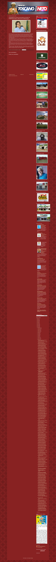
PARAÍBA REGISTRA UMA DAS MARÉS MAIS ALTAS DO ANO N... (42, 342)
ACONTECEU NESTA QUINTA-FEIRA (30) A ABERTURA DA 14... (42, 355)
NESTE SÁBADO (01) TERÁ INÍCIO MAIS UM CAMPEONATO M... (42, 384)
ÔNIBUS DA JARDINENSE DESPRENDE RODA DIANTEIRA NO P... (42, 467)
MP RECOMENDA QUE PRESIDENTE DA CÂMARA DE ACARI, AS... (42, 410)
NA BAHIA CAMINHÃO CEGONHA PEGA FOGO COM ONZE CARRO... (42, 347)
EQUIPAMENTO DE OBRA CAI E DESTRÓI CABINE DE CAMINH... (42, 345)
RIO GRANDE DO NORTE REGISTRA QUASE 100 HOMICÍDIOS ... (42, 439)
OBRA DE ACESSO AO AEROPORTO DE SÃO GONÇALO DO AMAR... (42, 510)
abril (38, 336)
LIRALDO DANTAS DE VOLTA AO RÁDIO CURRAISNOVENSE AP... (42, 367)
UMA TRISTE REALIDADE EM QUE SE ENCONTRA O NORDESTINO (42, 463)
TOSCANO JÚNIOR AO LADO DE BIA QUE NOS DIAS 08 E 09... (42, 340)
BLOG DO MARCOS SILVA (40, 224)
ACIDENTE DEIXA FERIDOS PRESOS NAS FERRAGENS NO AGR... (42, 381)
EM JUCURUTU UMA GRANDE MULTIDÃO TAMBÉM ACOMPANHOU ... (42, 496)
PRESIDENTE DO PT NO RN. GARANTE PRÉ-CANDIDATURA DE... (42, 395)
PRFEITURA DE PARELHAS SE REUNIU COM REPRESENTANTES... (42, 343)
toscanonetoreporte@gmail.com (41, 546)
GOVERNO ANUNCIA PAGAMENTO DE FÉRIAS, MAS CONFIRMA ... (42, 400)
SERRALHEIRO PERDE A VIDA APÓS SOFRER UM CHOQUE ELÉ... (42, 362)
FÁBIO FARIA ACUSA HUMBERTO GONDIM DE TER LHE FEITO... (42, 461)
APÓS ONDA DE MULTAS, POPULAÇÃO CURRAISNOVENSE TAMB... (42, 369)
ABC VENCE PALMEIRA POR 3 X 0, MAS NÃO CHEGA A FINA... (42, 363)
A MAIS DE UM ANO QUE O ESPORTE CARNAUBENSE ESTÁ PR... (42, 398)
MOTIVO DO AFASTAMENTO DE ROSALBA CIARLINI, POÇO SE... (42, 444)
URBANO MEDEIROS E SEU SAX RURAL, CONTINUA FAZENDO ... (42, 447)
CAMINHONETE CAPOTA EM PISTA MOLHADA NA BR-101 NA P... (42, 373)
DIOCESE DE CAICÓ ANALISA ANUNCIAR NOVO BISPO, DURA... (42, 407)
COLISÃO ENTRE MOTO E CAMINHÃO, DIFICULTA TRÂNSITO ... (42, 422)
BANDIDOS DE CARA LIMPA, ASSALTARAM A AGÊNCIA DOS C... (42, 492)
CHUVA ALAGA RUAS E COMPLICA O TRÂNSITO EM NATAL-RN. (42, 375)
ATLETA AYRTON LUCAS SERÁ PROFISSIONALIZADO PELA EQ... (42, 365)
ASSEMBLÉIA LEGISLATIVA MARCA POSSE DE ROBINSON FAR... (42, 458)
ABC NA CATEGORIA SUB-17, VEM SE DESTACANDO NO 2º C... (42, 450)
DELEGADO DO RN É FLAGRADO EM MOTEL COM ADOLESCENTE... (42, 487)
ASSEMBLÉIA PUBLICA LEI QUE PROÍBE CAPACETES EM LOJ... (42, 393)
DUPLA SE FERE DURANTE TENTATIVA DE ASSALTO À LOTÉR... (42, 403)
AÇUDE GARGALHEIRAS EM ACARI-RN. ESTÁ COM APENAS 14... (42, 485)
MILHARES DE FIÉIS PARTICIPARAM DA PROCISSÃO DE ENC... (42, 503)
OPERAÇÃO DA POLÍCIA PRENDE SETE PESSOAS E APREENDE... (42, 472)
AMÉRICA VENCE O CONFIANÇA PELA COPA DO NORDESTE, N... (42, 426)
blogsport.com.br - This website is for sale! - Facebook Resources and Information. (41, 311)
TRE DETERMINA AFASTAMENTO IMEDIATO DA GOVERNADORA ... (42, 468)
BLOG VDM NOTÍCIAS (40, 291)
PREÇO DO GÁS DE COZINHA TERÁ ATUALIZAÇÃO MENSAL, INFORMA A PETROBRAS (41, 293)
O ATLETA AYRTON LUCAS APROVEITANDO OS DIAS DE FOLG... (42, 419)
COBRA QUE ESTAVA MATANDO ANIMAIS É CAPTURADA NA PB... (42, 386)
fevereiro (39, 338)
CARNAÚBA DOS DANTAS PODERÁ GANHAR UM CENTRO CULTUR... (42, 427)
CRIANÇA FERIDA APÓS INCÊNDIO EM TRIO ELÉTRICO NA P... (42, 402)
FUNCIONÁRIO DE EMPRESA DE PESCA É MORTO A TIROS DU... (42, 502)
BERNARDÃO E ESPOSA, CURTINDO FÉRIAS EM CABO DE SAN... (42, 474)
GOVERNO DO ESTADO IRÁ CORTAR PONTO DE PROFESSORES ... (42, 389)
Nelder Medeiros (39, 303)
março (38, 337)
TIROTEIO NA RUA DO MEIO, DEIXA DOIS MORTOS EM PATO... (42, 405)
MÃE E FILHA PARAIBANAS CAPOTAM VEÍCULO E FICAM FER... (42, 348)
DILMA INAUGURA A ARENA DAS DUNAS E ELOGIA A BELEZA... (42, 479)
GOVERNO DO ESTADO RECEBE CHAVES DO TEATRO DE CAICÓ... (42, 388)
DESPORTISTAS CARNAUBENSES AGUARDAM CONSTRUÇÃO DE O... (42, 505)
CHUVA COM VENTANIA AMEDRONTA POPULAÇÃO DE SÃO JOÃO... (42, 413)
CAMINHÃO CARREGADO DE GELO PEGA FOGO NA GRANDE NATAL (42, 353)
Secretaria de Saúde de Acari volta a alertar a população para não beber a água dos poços (41, 305)
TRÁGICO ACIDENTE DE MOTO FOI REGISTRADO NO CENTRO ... (42, 437)
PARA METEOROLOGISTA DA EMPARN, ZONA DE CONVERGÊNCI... (41, 371)
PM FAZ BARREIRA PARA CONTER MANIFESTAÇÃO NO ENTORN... (42, 480)
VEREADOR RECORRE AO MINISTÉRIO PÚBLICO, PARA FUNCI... (41, 471)
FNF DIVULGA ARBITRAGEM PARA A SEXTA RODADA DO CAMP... (42, 412)
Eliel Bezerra (38, 272)
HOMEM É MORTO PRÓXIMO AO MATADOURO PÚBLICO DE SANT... (42, 435)
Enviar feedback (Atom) (14, 75)
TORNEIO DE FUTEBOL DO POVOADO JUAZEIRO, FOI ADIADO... (42, 459)
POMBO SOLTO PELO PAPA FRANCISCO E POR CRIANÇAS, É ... (42, 424)
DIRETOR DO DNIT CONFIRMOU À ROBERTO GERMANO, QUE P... (42, 434)
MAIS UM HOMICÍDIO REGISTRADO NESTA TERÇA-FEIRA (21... (42, 494)
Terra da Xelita (39, 241)
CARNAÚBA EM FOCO (40, 258)
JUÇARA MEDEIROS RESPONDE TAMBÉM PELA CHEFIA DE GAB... (42, 508)
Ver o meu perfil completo (39, 547)
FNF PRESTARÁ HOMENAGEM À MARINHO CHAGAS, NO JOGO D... (42, 454)
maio (38, 335)
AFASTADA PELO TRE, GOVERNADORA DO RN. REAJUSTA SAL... (42, 456)
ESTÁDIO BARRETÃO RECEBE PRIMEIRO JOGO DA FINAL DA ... (42, 350)
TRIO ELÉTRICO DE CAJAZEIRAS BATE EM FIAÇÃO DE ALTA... (42, 449)
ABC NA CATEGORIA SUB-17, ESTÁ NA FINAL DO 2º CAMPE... (42, 432)
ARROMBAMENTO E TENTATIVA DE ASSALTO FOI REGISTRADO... (42, 357)
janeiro (38, 339)
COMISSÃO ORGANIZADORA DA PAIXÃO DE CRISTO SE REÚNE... (42, 378)
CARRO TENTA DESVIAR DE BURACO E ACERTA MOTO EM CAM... (42, 391)
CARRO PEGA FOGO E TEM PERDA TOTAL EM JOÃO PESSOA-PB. (42, 445)
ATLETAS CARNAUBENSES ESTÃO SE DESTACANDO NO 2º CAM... (42, 489)
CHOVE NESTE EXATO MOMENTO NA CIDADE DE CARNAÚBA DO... (42, 380)
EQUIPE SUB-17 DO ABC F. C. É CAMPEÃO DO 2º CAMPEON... (42, 430)
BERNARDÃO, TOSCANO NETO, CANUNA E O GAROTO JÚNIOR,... (42, 429)
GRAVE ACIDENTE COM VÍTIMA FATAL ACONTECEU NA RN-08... (42, 397)
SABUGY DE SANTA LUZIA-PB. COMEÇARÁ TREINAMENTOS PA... (42, 482)
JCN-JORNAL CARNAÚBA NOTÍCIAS (41, 248)
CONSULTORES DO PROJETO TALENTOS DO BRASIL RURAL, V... (42, 440)
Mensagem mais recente (12, 74)
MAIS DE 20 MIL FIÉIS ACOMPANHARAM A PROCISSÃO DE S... (42, 498)
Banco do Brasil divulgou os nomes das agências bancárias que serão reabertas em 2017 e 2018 (41, 286)
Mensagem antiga (31, 74)
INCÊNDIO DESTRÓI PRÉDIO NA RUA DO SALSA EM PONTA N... (42, 500)
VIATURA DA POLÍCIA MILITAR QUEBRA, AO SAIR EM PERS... (42, 490)
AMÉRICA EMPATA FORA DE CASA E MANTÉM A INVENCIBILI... (42, 383)
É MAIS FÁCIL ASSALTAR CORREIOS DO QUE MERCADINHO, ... (42, 484)
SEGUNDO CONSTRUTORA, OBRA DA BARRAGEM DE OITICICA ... (42, 421)
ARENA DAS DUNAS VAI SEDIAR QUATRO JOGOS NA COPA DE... (42, 477)
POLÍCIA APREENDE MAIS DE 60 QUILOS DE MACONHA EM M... (42, 352)
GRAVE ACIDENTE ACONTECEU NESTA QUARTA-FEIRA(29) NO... (42, 376)
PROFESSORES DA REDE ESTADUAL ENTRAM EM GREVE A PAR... (42, 408)
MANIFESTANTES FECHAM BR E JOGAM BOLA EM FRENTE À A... (42, 442)
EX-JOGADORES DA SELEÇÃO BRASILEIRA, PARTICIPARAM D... (42, 475)
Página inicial (22, 74)
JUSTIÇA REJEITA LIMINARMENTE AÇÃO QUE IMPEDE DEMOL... (42, 417)
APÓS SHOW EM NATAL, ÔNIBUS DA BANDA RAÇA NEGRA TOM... (42, 507)
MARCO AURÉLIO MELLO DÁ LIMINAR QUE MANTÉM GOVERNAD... (42, 452)
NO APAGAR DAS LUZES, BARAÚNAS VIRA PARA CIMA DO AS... (42, 360)
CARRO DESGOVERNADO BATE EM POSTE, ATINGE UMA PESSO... (42, 415)
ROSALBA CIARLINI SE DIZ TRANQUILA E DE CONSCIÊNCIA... (42, 464)
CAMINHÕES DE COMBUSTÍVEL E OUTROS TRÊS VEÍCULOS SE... (42, 358)
